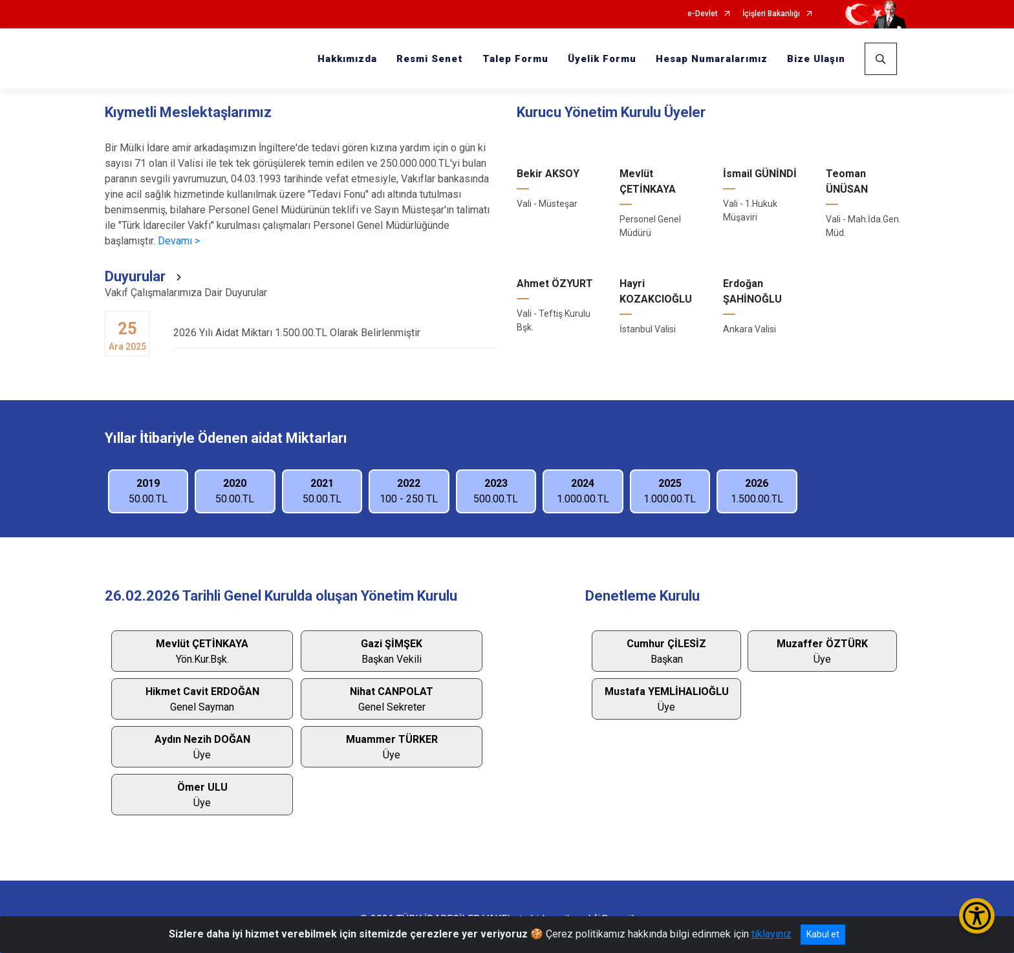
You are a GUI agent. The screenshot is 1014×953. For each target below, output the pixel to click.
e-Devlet (702, 14)
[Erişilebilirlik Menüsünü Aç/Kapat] (977, 916)
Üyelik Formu (602, 59)
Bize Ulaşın (816, 59)
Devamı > (179, 241)
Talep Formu (515, 59)
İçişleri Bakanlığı (771, 14)
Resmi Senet (429, 59)
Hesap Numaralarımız (712, 59)
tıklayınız (771, 934)
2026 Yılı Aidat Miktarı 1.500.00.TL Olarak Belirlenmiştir (335, 333)
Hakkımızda (347, 59)
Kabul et (822, 934)
